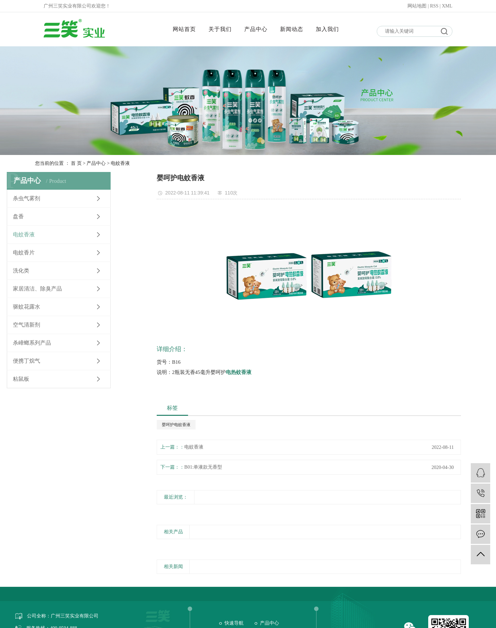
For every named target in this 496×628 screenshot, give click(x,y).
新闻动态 (291, 29)
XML (447, 6)
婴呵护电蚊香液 (176, 424)
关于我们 (220, 29)
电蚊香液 (120, 163)
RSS (434, 6)
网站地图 (417, 6)
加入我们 (327, 29)
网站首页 (184, 29)
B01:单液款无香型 (203, 467)
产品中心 (255, 29)
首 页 (76, 163)
